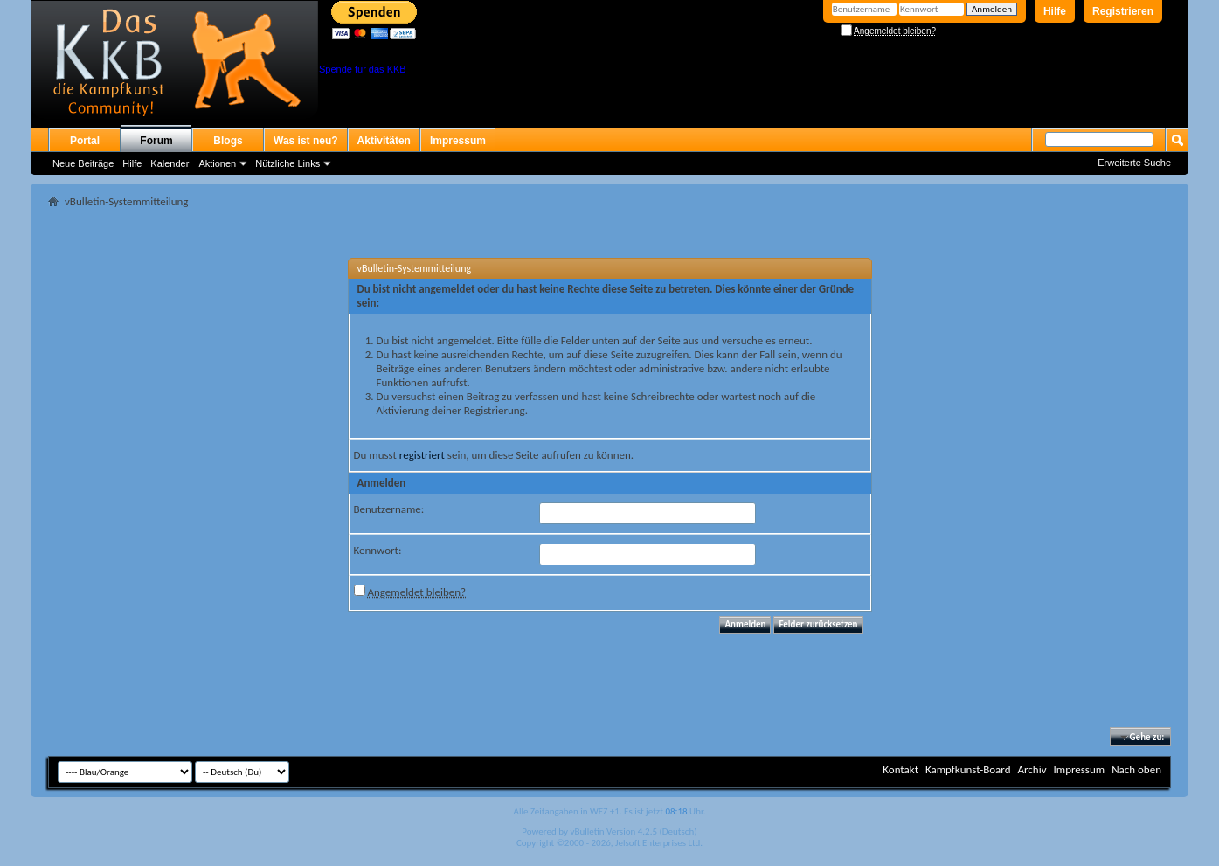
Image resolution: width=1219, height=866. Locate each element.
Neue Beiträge (83, 163)
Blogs (227, 141)
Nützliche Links (287, 163)
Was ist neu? (306, 141)
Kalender (169, 163)
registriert (422, 454)
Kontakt (900, 769)
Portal (85, 141)
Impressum (458, 141)
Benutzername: (389, 509)
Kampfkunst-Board (968, 769)
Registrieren (1122, 11)
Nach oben (1136, 769)
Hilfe (1054, 11)
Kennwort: (378, 550)
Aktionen (217, 163)
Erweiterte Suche (1134, 162)
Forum (156, 141)
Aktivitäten (384, 141)
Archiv (1031, 769)
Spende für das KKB (362, 69)
